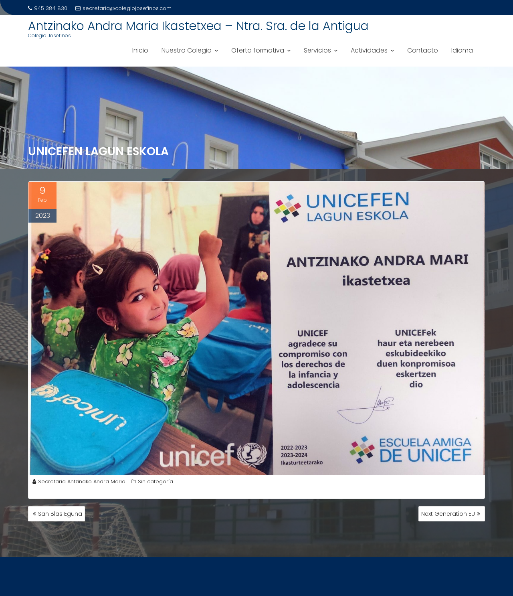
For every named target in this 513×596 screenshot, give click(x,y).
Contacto (422, 50)
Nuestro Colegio (187, 50)
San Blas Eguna (60, 514)
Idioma (462, 50)
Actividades (369, 50)
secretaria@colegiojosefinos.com (123, 8)
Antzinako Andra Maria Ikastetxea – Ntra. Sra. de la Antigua (198, 26)
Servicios (317, 50)
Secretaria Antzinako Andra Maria (78, 481)
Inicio (140, 50)
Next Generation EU (448, 514)
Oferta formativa (257, 50)
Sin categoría (155, 481)
